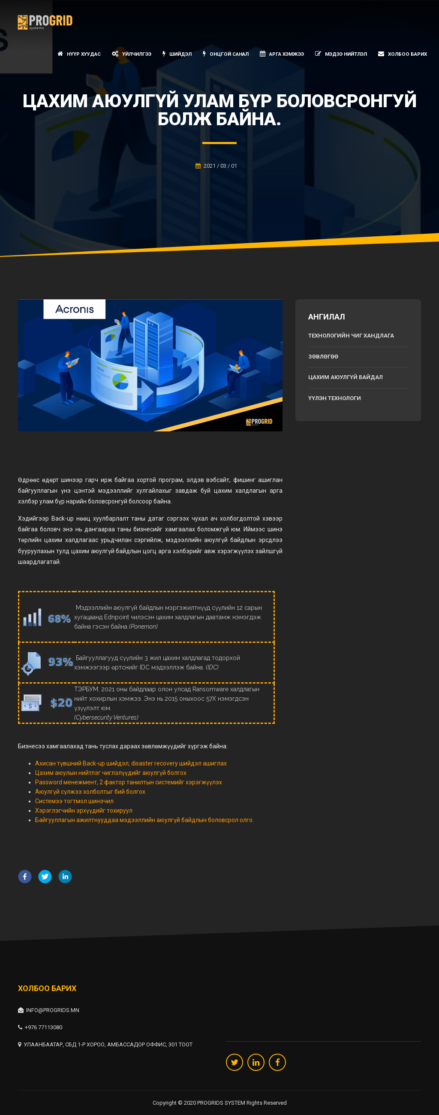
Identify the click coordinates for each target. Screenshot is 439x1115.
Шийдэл (177, 54)
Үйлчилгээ (131, 54)
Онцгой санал (226, 54)
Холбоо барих (402, 54)
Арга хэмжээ (282, 54)
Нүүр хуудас (79, 54)
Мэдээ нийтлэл (341, 54)
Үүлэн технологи (334, 398)
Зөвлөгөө (323, 356)
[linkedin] (65, 878)
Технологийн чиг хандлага (351, 335)
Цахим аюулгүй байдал (345, 377)
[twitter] (45, 878)
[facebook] (25, 878)
